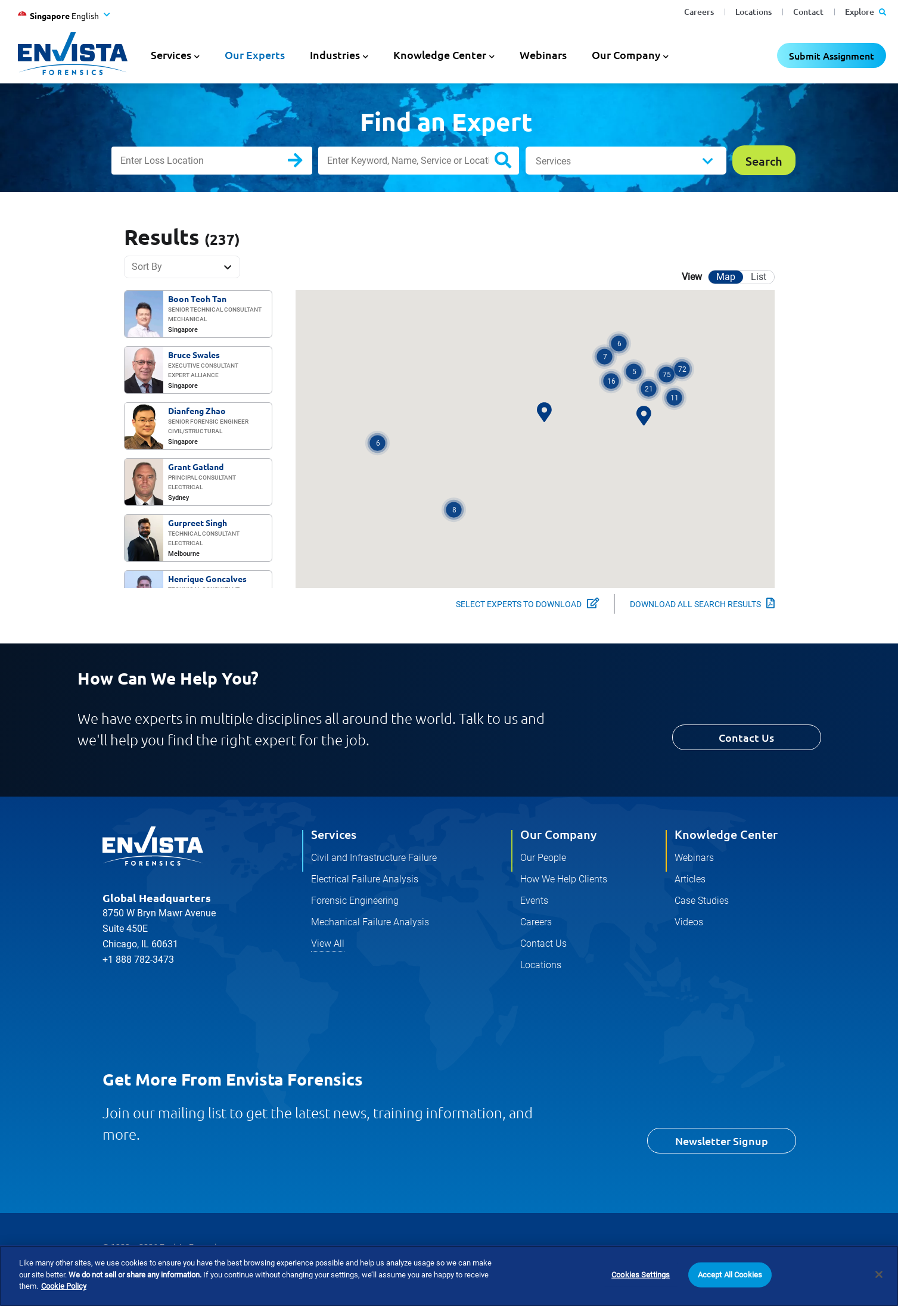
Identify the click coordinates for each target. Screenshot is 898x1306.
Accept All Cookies (730, 1274)
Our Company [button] (626, 54)
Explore (865, 11)
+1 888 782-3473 (138, 959)
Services (553, 161)
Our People (543, 857)
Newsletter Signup (721, 1141)
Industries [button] (335, 54)
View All (327, 943)
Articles (690, 879)
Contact (808, 11)
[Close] (879, 1275)
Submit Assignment (831, 55)
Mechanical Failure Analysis (370, 922)
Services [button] (171, 54)
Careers (699, 11)
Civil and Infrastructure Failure (374, 857)
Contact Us (746, 737)
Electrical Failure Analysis (364, 879)
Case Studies (702, 900)
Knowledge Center (726, 834)
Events (534, 900)
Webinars (543, 54)
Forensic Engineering (355, 900)
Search (304, 163)
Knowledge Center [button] (439, 54)
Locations (753, 11)
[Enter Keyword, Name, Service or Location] (418, 161)
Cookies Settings (640, 1274)
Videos (689, 922)
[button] (377, 443)
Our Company (558, 834)
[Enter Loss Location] (211, 161)
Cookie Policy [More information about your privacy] (63, 1286)
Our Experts (255, 54)
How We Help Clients (563, 879)
